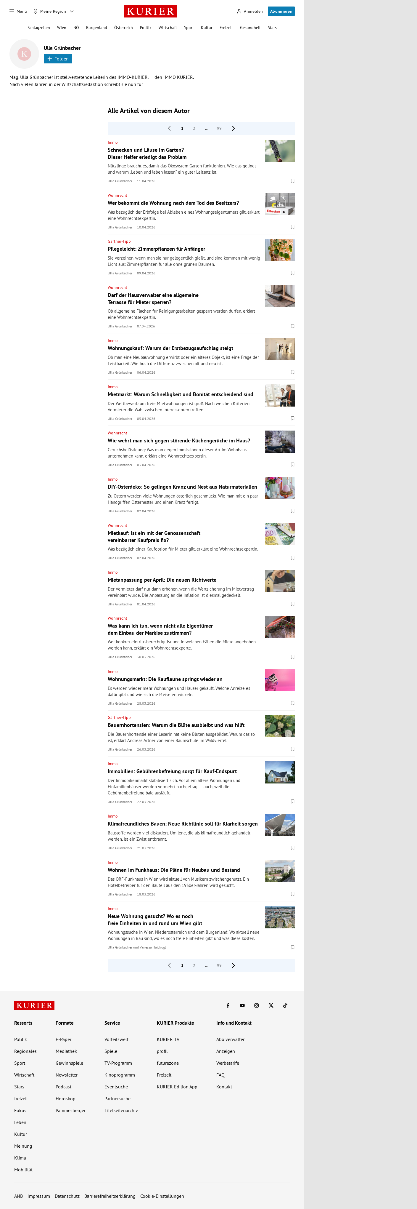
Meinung (23, 1146)
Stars (272, 27)
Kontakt (224, 1087)
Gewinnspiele (69, 1063)
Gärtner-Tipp (119, 241)
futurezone (168, 1063)
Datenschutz (67, 1196)
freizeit (21, 1098)
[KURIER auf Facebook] (228, 1005)
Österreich (123, 27)
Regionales (25, 1051)
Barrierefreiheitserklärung (110, 1196)
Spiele (110, 1051)
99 (219, 128)
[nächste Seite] (233, 128)
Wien (61, 27)
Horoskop (65, 1098)
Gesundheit (250, 27)
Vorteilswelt (116, 1039)
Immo (113, 142)
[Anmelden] (249, 11)
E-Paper (63, 1039)
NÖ (76, 27)
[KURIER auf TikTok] (285, 1005)
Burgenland (96, 27)
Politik (146, 27)
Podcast (63, 1087)
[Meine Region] (50, 11)
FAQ (220, 1075)
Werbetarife (227, 1063)
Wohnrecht (117, 195)
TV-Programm (118, 1063)
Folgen (58, 59)
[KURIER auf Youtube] (242, 1005)
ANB (18, 1196)
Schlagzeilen (39, 27)
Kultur (206, 27)
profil (162, 1051)
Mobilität (23, 1170)
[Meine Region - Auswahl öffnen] (71, 11)
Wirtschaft (168, 27)
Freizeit (226, 27)
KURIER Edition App (177, 1087)
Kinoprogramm (119, 1075)
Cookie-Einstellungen (162, 1196)
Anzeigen (225, 1051)
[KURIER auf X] (271, 1005)
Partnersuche (117, 1098)
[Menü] (18, 11)
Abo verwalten (231, 1039)
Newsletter (67, 1075)
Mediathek (66, 1051)
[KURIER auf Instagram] (256, 1005)
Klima (20, 1158)
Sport (189, 27)
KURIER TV (168, 1039)
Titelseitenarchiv (121, 1110)
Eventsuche (116, 1087)
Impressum (39, 1196)
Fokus (20, 1110)
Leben (20, 1122)
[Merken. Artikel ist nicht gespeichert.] (293, 181)
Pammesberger (71, 1110)
